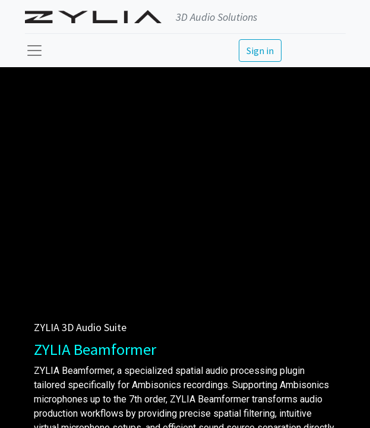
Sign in (260, 50)
